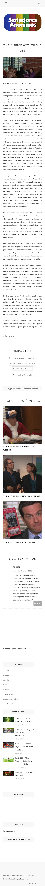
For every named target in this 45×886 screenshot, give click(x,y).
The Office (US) (26, 375)
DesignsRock (8, 879)
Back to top (35, 883)
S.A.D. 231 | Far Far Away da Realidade (23, 720)
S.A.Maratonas (8, 694)
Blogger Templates (10, 875)
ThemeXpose (31, 875)
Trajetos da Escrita (10, 704)
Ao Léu (6, 671)
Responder (37, 603)
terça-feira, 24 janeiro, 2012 (22, 571)
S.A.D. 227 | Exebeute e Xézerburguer (24, 773)
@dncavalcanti (8, 336)
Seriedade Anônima (10, 699)
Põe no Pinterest (24, 368)
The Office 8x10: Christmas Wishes (18, 448)
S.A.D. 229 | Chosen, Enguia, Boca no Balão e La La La (24, 747)
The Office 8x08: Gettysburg (19, 542)
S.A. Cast (6, 680)
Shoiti (16, 567)
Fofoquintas (7, 675)
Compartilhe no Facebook (23, 358)
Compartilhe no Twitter (24, 363)
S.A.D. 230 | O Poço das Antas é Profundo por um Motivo (24, 732)
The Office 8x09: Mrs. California (21, 496)
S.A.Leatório (7, 690)
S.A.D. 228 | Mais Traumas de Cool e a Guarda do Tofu (23, 761)
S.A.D (5, 685)
